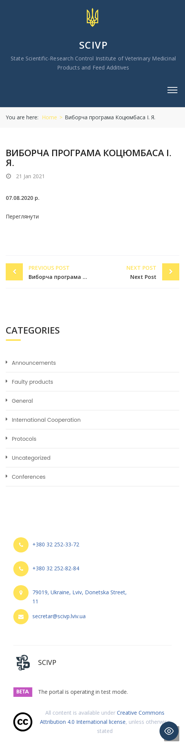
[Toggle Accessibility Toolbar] (169, 731)
